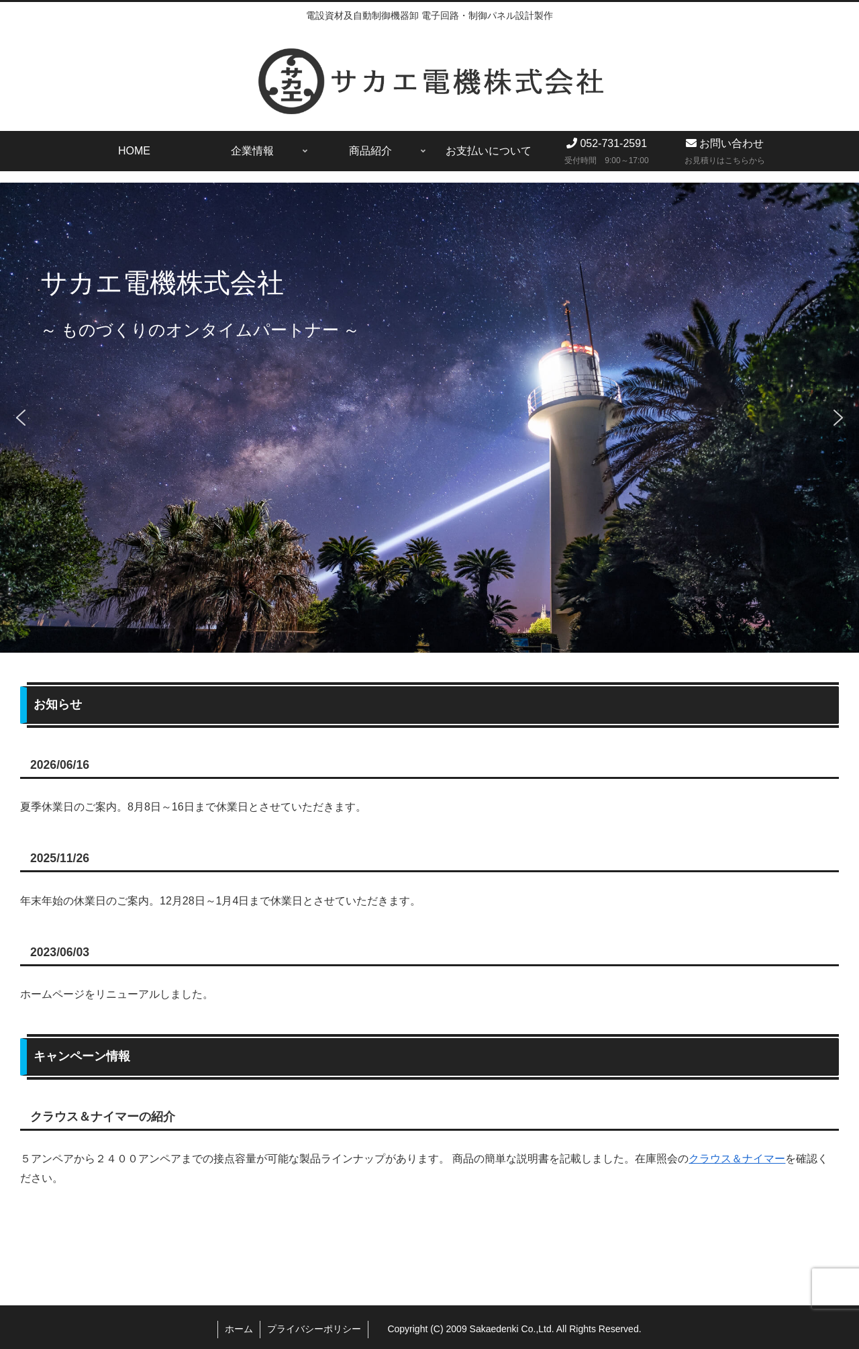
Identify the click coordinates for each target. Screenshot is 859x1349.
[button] (21, 417)
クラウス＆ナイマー (737, 1158)
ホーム (239, 1328)
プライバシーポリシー (314, 1328)
